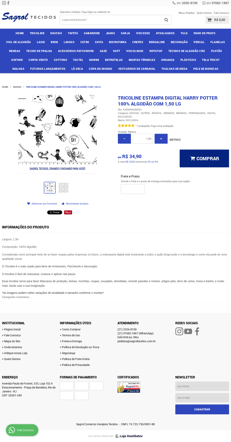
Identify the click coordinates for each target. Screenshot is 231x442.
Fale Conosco (221, 13)
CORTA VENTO (38, 60)
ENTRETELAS (114, 60)
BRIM (54, 42)
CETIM (84, 42)
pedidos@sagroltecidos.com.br (136, 341)
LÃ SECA (77, 69)
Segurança (68, 353)
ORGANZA (168, 60)
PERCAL (199, 42)
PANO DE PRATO (205, 33)
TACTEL (78, 60)
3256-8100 (187, 3)
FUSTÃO (216, 51)
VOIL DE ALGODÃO (18, 42)
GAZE (103, 51)
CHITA (99, 42)
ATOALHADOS (165, 33)
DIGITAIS (56, 33)
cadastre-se (103, 12)
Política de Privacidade (76, 365)
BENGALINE (157, 42)
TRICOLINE (37, 33)
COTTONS (60, 60)
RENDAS (14, 51)
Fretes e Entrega (72, 341)
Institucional (13, 323)
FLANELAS (217, 42)
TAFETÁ (73, 33)
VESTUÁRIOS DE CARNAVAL (137, 69)
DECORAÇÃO (179, 42)
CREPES (137, 42)
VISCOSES (143, 33)
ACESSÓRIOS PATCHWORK (76, 51)
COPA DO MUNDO (100, 69)
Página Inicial (12, 329)
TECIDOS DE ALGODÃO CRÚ (186, 51)
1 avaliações (143, 126)
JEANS (110, 33)
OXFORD (17, 60)
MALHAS (18, 69)
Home (20, 33)
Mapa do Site (12, 341)
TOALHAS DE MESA (175, 69)
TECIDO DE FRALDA (39, 51)
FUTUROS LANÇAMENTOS (48, 69)
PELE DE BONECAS (206, 69)
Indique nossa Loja (15, 353)
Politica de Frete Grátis (76, 359)
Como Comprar (71, 329)
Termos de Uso (71, 335)
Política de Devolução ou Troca (80, 347)
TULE (184, 33)
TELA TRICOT (211, 60)
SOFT (116, 51)
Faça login (87, 12)
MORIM (94, 60)
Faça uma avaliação (162, 126)
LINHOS (69, 42)
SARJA (125, 33)
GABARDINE (92, 33)
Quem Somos (204, 13)
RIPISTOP (155, 51)
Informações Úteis (75, 323)
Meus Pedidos (187, 13)
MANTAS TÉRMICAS (142, 60)
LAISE (41, 42)
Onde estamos (13, 347)
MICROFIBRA (117, 42)
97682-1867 (218, 3)
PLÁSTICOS (188, 60)
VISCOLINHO (135, 51)
